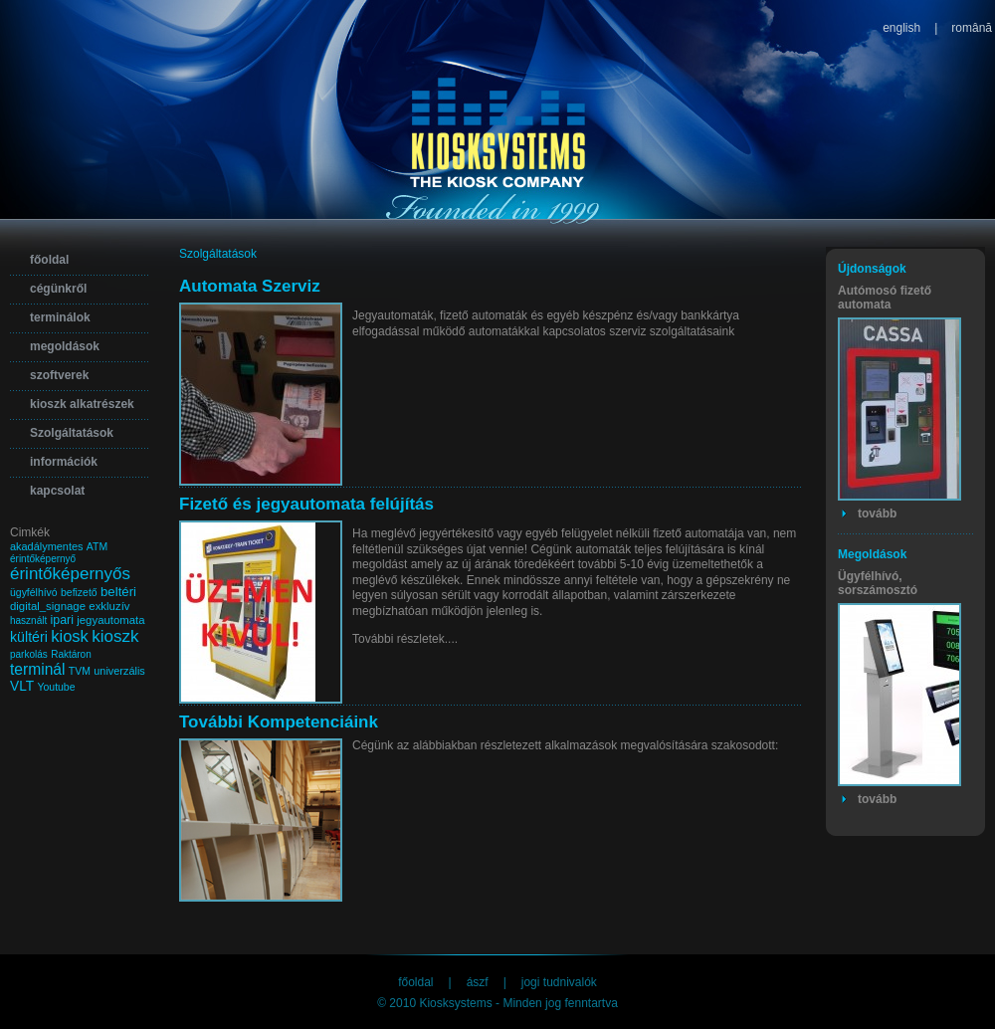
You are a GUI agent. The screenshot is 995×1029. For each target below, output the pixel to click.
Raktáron (71, 654)
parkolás (29, 654)
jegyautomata (110, 620)
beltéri (118, 591)
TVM (80, 671)
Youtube (57, 687)
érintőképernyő (43, 558)
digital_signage (48, 606)
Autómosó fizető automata (884, 297)
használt (28, 620)
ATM (97, 546)
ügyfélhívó (34, 592)
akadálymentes (46, 546)
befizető (79, 592)
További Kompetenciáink (278, 722)
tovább (877, 513)
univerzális (119, 671)
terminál (37, 669)
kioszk (115, 636)
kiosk (70, 636)
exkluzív (109, 606)
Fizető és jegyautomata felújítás (306, 504)
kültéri (29, 637)
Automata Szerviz (249, 286)
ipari (62, 620)
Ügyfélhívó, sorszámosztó (877, 583)
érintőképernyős (70, 573)
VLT (22, 686)
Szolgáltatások (218, 254)
